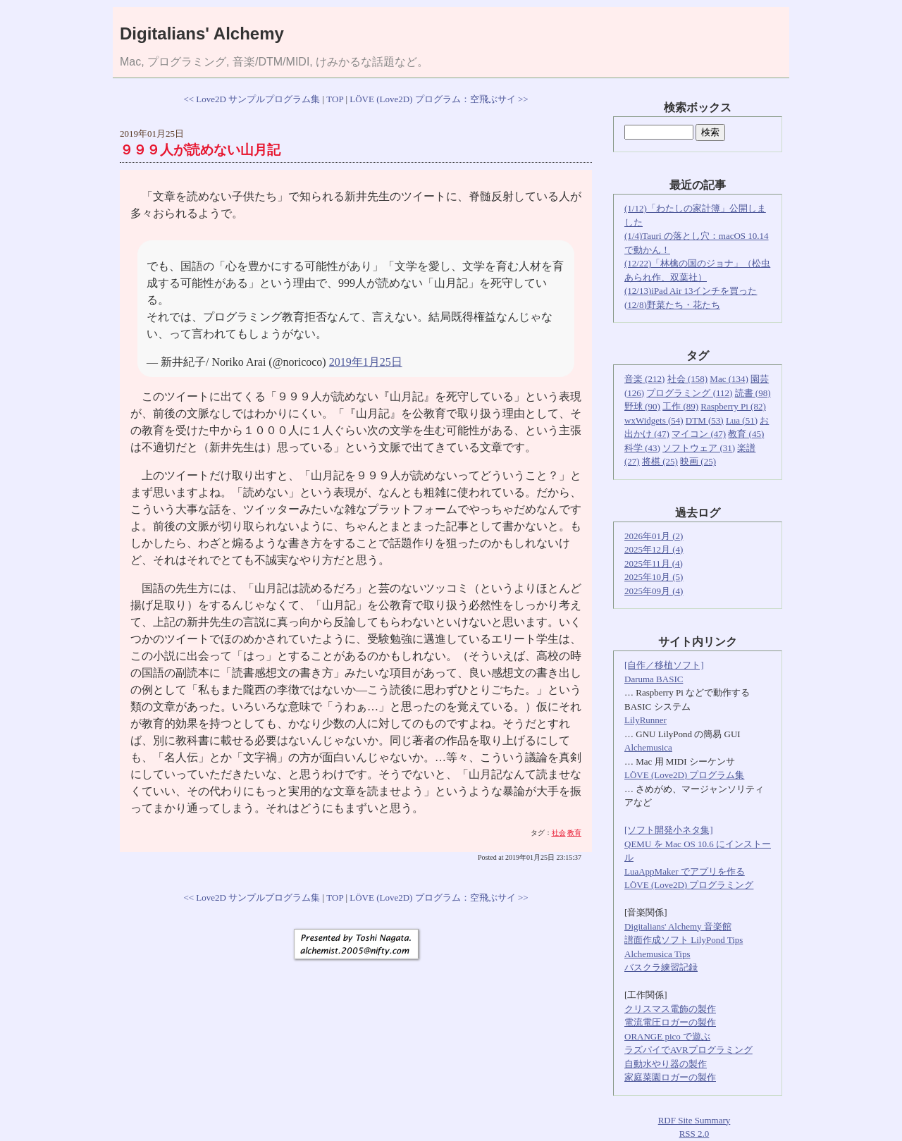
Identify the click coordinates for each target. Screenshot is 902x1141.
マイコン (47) (699, 433)
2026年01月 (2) (653, 536)
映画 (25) (698, 461)
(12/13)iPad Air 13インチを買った (691, 290)
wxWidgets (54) (654, 420)
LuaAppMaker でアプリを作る (684, 871)
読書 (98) (753, 393)
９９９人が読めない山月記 (200, 149)
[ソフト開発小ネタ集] (668, 830)
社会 (559, 833)
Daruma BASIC (653, 679)
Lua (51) (742, 420)
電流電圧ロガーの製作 (670, 1022)
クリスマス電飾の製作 (670, 1009)
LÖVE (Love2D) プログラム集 (684, 775)
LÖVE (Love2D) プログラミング (688, 885)
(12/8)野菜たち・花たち (672, 305)
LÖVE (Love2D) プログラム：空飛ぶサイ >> (439, 99)
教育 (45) (746, 433)
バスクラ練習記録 (661, 967)
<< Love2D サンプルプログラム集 (251, 99)
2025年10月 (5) (653, 577)
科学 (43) (642, 448)
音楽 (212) (644, 379)
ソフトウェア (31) (698, 448)
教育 (574, 833)
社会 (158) (687, 379)
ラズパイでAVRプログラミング (688, 1049)
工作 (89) (680, 406)
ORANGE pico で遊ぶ (667, 1036)
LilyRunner (645, 720)
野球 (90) (642, 406)
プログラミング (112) (689, 393)
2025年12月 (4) (653, 549)
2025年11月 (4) (653, 563)
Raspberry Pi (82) (732, 406)
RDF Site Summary (694, 1120)
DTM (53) (705, 420)
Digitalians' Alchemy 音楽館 (677, 926)
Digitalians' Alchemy (202, 33)
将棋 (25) (660, 461)
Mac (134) (729, 379)
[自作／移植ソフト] (664, 665)
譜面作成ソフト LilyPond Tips (683, 940)
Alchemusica (648, 747)
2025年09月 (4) (653, 591)
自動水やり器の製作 (665, 1064)
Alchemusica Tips (657, 954)
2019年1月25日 (365, 362)
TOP (334, 99)
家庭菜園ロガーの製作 (670, 1077)
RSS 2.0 (694, 1133)
